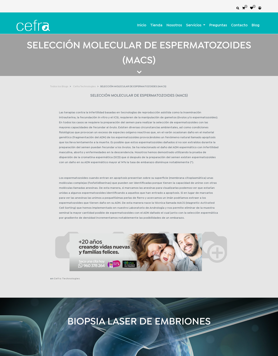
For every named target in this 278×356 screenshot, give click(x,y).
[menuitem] (141, 25)
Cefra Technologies (84, 86)
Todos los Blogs (59, 86)
